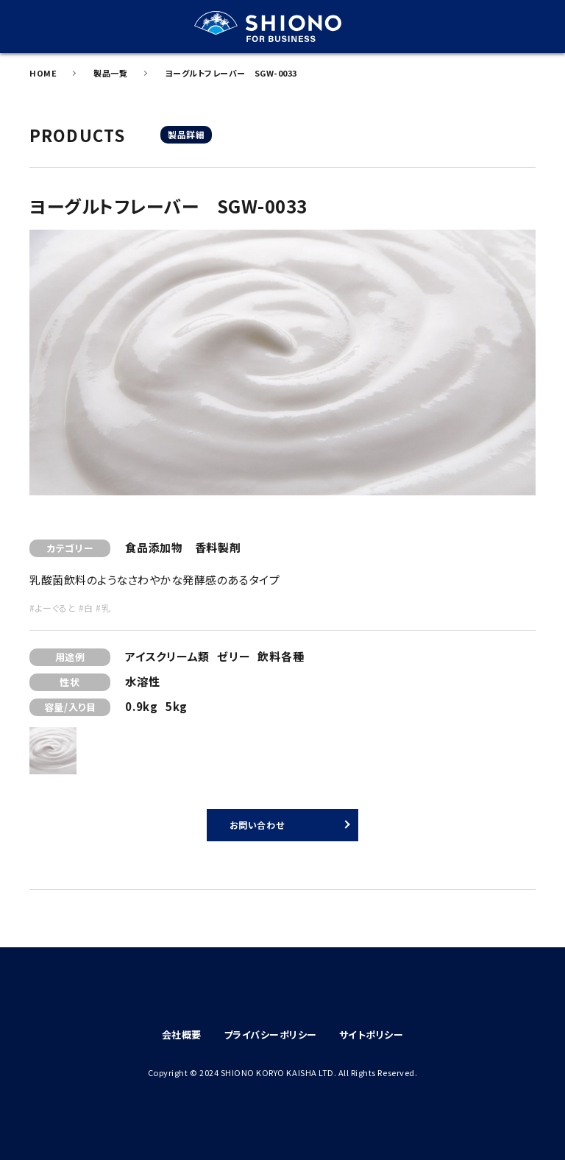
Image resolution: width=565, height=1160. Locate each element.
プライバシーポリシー (270, 1034)
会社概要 (182, 1034)
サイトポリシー (371, 1034)
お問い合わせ (257, 824)
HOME (43, 73)
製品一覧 (110, 73)
